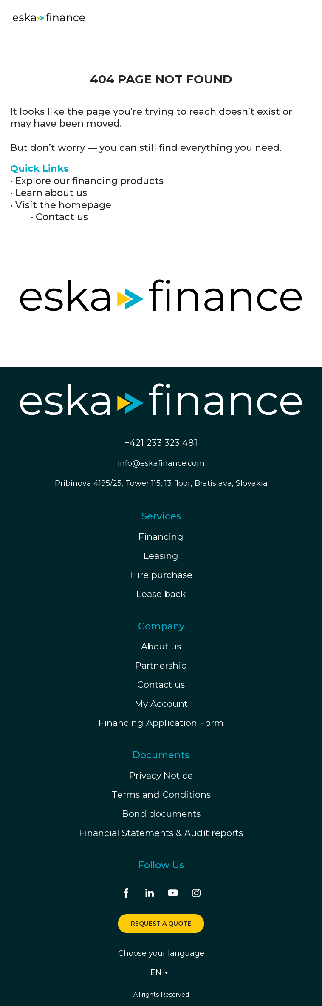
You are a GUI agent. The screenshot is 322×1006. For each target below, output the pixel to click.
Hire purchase (161, 575)
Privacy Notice (161, 775)
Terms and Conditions (161, 794)
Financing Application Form (161, 722)
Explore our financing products (89, 181)
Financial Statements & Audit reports (161, 832)
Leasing (161, 555)
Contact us (62, 217)
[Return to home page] (49, 17)
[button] (126, 892)
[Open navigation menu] (303, 17)
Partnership (161, 665)
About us (161, 646)
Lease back (161, 594)
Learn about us (51, 192)
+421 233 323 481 (161, 442)
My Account (161, 703)
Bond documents (161, 813)
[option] (155, 972)
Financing (161, 536)
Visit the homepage (63, 205)
